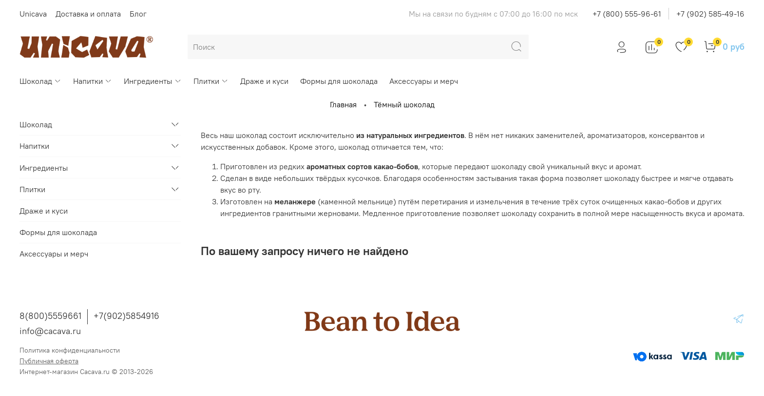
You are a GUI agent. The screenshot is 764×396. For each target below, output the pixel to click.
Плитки (211, 81)
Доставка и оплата (88, 14)
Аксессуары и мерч (423, 81)
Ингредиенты (152, 81)
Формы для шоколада (339, 81)
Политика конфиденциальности (69, 350)
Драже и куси (264, 81)
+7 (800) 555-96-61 (626, 14)
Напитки (92, 81)
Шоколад (40, 81)
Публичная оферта (48, 360)
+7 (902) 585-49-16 (710, 14)
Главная (343, 104)
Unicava (33, 14)
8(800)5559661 (50, 315)
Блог (138, 14)
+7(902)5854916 (126, 315)
